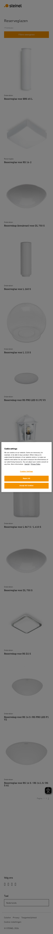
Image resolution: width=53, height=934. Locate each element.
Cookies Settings (26, 472)
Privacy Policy (35, 464)
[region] (26, 467)
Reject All (26, 479)
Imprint (27, 464)
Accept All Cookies (26, 486)
